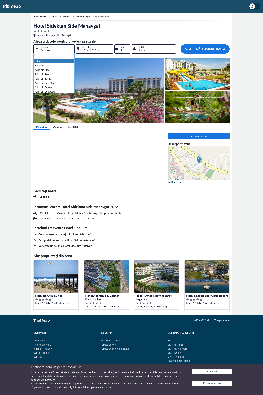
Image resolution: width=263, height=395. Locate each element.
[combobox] (54, 49)
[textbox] (54, 56)
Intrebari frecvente (42, 348)
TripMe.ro (41, 320)
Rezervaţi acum (198, 135)
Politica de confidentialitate (115, 348)
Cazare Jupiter (175, 352)
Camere (58, 127)
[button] (131, 234)
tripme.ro (12, 6)
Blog (170, 340)
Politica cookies (109, 344)
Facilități (73, 127)
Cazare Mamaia (175, 344)
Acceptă (212, 371)
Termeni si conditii (42, 344)
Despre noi (39, 340)
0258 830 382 (201, 320)
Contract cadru (41, 352)
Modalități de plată (110, 340)
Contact (37, 356)
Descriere (42, 127)
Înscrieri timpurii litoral (179, 360)
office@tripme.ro (221, 320)
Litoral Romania (176, 356)
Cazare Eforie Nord (177, 348)
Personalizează (212, 383)
